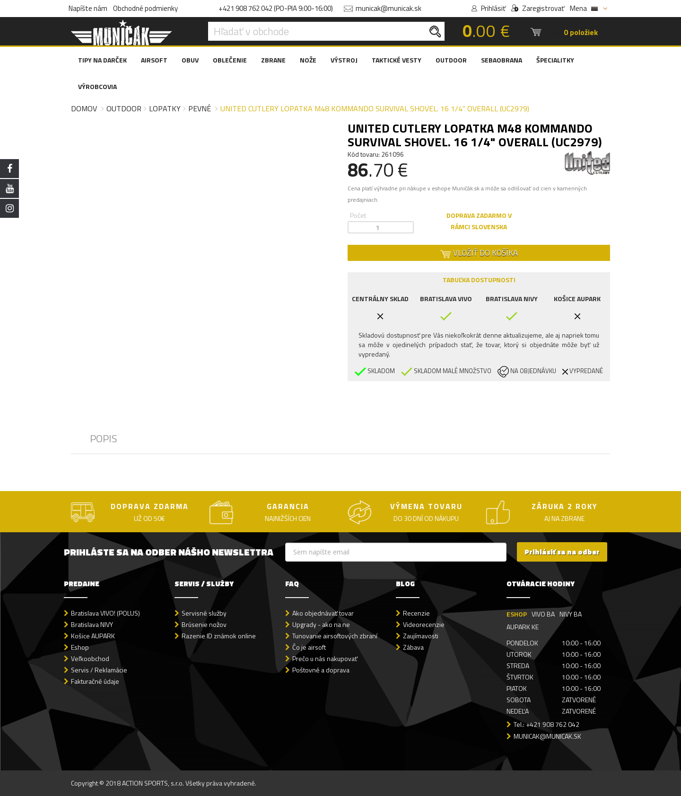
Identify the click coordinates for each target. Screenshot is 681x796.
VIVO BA (543, 614)
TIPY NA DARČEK (102, 60)
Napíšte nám (88, 8)
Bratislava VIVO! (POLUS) (105, 613)
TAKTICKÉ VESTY (396, 60)
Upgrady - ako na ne (321, 624)
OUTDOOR (451, 60)
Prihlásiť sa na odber (562, 551)
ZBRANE (273, 60)
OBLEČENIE (230, 60)
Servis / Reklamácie (99, 670)
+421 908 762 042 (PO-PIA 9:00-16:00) (275, 8)
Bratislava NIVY (92, 624)
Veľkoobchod (90, 658)
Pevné (199, 108)
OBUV (190, 60)
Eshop (80, 647)
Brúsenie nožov (204, 624)
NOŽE (308, 60)
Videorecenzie (424, 624)
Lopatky (165, 108)
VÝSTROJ (344, 60)
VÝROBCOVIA (97, 86)
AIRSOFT (154, 60)
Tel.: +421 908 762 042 (546, 724)
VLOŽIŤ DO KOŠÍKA (479, 253)
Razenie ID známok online (219, 636)
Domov (84, 108)
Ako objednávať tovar (323, 613)
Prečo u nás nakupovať (325, 658)
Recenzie (416, 613)
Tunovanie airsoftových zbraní (334, 636)
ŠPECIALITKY (555, 60)
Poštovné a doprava (320, 670)
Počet (358, 215)
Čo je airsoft (309, 647)
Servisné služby (204, 613)
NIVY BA (570, 614)
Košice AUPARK (93, 636)
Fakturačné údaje (95, 681)
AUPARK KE (522, 627)
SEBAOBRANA (501, 60)
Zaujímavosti (420, 636)
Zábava (413, 647)
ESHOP (516, 614)
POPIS (103, 438)
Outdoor (123, 108)
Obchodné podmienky (145, 8)
